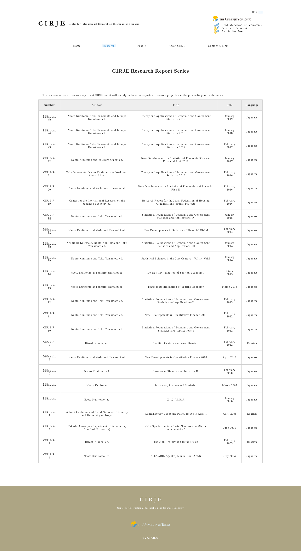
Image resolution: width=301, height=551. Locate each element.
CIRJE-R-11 (49, 315)
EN (260, 12)
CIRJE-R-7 (49, 371)
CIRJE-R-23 (49, 146)
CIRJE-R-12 (49, 301)
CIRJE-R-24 (49, 132)
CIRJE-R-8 (49, 357)
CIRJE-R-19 (49, 202)
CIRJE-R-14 (49, 273)
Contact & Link (218, 45)
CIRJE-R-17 (49, 230)
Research (109, 45)
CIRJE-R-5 (49, 400)
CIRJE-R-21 (49, 174)
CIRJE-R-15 (49, 259)
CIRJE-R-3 (49, 428)
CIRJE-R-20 (49, 188)
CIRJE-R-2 (49, 442)
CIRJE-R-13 (49, 287)
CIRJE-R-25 (49, 118)
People (141, 45)
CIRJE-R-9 (49, 343)
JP (253, 12)
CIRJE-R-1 (49, 456)
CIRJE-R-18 (49, 216)
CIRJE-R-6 (49, 386)
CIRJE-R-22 (49, 160)
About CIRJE (177, 45)
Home (77, 45)
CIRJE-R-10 (49, 329)
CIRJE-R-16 (49, 244)
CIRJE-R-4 (49, 414)
